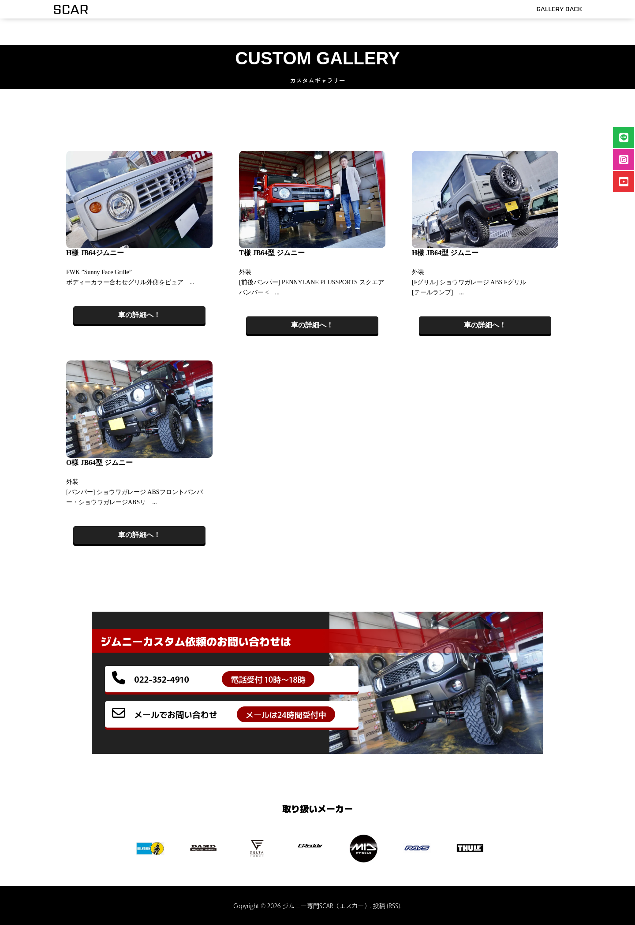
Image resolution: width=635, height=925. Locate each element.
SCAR (71, 9)
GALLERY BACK (559, 8)
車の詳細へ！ (139, 315)
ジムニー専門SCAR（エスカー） (326, 905)
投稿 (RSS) (386, 905)
